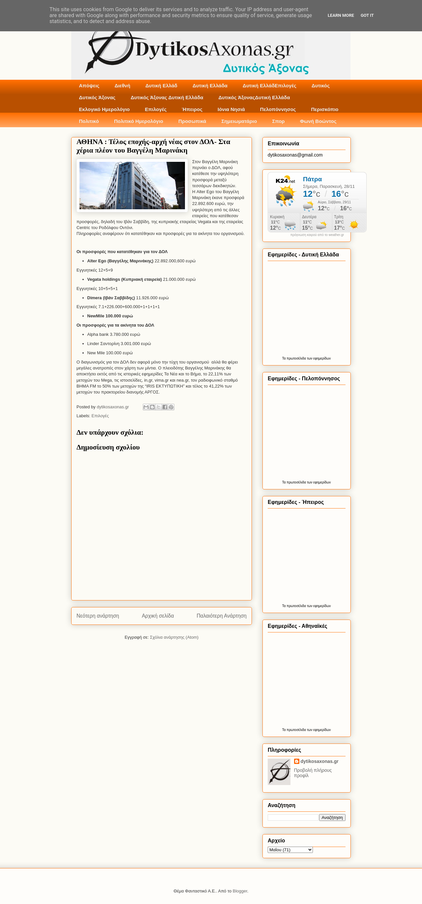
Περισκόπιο (324, 109)
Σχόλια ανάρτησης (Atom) (174, 637)
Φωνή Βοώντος (318, 121)
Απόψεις (89, 85)
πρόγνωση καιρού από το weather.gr (317, 235)
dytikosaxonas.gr (320, 761)
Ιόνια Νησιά (231, 109)
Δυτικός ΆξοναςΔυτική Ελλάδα (254, 97)
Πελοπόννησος (278, 109)
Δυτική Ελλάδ (161, 85)
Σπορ (278, 121)
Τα (284, 358)
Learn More (341, 15)
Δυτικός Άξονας (97, 97)
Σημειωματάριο (239, 121)
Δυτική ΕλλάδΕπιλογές (269, 85)
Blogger (240, 891)
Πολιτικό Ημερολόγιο (138, 121)
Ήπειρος (192, 109)
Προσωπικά (192, 121)
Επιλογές (155, 109)
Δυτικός (321, 85)
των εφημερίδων (318, 358)
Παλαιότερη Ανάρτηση (221, 616)
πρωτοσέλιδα (296, 358)
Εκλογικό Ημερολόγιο (104, 109)
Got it (367, 15)
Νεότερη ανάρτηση (97, 616)
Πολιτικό (89, 121)
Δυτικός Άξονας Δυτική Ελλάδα (167, 97)
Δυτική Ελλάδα (210, 85)
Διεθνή (122, 85)
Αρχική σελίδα (158, 616)
